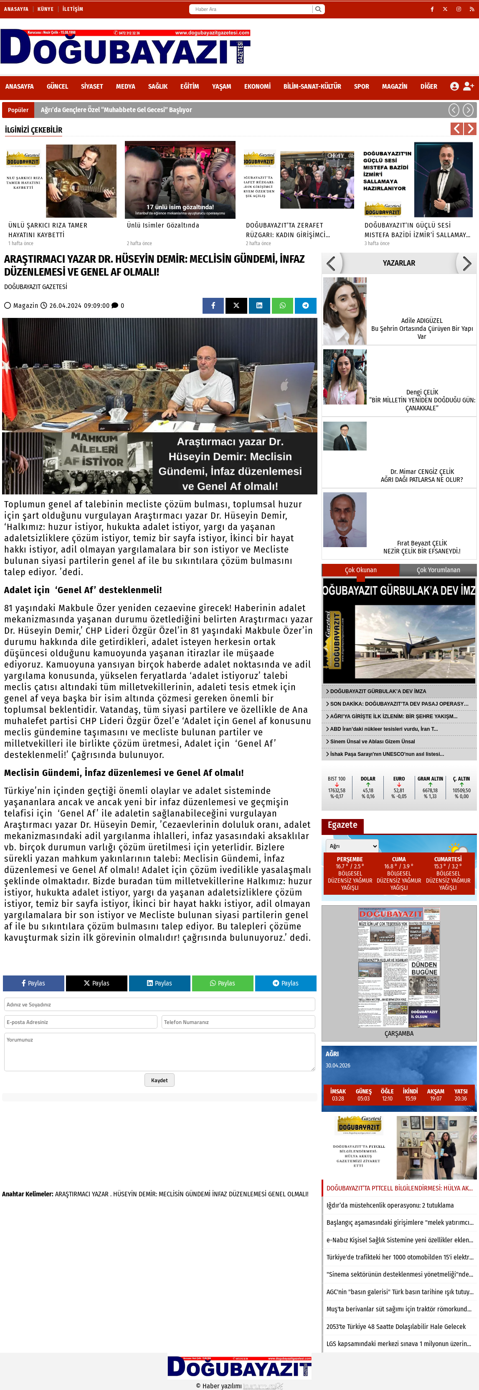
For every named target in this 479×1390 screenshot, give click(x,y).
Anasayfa (16, 9)
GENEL (277, 1194)
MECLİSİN (171, 1194)
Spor (361, 86)
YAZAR (100, 1194)
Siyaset (92, 86)
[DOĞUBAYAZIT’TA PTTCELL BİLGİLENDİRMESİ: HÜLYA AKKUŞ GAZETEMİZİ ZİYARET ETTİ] (399, 1148)
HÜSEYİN (125, 1194)
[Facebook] (432, 9)
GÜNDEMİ (197, 1194)
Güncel (57, 86)
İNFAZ (219, 1194)
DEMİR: (148, 1194)
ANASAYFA (19, 86)
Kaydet (159, 1080)
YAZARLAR (399, 263)
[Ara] (318, 9)
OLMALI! (298, 1194)
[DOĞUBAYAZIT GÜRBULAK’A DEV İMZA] (399, 630)
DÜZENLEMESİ (247, 1194)
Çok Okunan (361, 570)
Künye (46, 9)
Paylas (33, 983)
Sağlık (157, 86)
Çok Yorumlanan (438, 570)
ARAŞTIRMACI (72, 1194)
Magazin (395, 86)
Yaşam (221, 86)
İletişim (73, 9)
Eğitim (189, 86)
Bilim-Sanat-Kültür (312, 86)
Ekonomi (257, 86)
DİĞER (429, 86)
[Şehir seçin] (352, 846)
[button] (454, 110)
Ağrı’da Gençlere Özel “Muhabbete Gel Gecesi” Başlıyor (116, 110)
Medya (125, 86)
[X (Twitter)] (445, 9)
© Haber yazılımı (240, 1386)
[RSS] (472, 9)
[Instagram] (459, 9)
